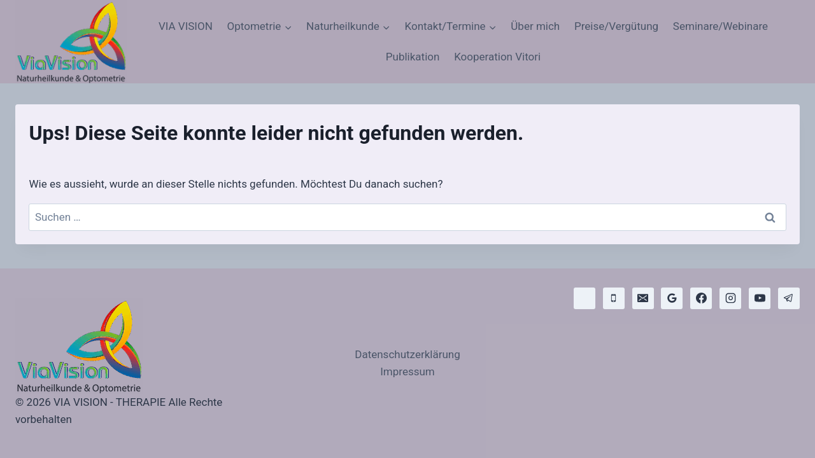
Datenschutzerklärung (407, 354)
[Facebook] (701, 298)
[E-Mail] (643, 298)
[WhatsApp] (584, 298)
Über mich (535, 26)
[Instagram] (730, 298)
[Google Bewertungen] (672, 298)
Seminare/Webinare (720, 26)
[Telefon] (614, 298)
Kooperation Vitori (497, 56)
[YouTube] (759, 298)
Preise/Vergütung (616, 26)
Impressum (407, 371)
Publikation (413, 56)
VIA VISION (186, 26)
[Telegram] (789, 298)
